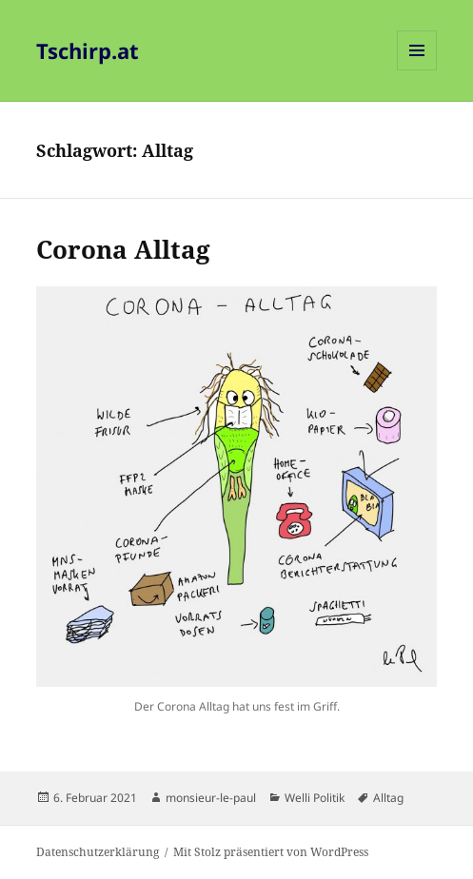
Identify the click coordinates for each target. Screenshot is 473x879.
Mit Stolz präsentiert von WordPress (270, 852)
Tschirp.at (87, 50)
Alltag (388, 798)
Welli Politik (315, 798)
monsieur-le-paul (211, 798)
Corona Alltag (123, 249)
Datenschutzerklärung (97, 852)
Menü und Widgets (417, 69)
